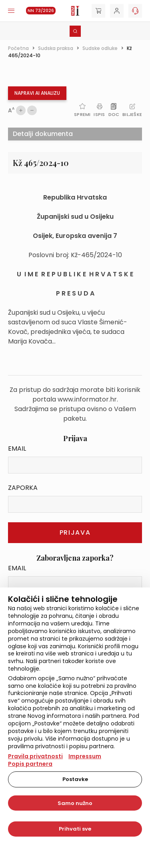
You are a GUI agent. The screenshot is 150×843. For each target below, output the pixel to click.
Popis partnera (30, 764)
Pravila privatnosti (35, 756)
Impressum (84, 756)
